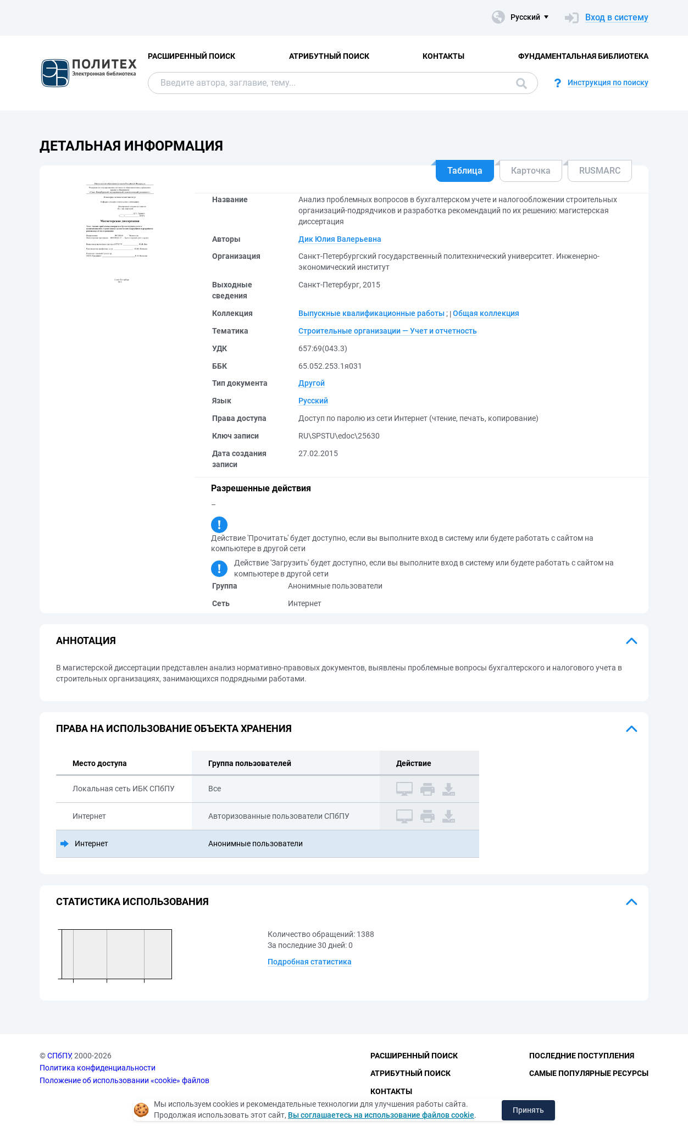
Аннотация (86, 640)
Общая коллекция (486, 313)
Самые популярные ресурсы (588, 1073)
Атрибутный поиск (329, 56)
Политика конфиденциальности (98, 1067)
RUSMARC (599, 170)
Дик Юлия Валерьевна (339, 239)
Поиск (521, 83)
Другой (311, 383)
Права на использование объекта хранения (174, 728)
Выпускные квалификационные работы (371, 313)
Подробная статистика (310, 961)
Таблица (464, 170)
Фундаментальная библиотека (583, 56)
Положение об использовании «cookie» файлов (124, 1080)
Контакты (443, 56)
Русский (313, 400)
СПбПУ (59, 1055)
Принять (528, 1110)
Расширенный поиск (191, 56)
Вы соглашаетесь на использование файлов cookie (381, 1115)
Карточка (531, 170)
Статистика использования (132, 901)
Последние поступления (581, 1055)
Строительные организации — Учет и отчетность (387, 330)
